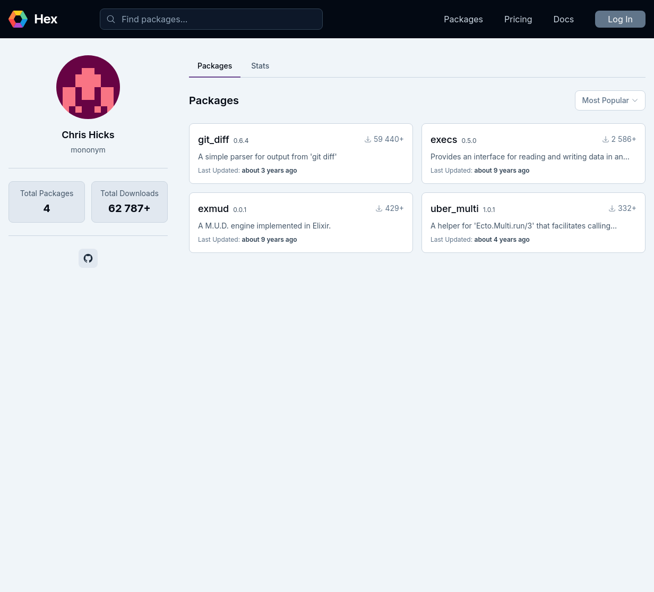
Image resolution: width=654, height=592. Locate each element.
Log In (620, 19)
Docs (564, 19)
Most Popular (610, 100)
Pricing (518, 19)
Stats (260, 65)
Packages (463, 19)
